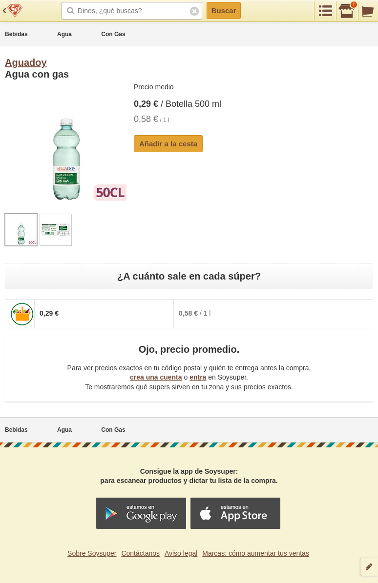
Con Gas (113, 34)
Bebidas (16, 34)
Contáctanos (140, 553)
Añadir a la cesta (168, 144)
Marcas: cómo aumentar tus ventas (255, 553)
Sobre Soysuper (91, 553)
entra (197, 377)
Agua (64, 34)
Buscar (223, 10)
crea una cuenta (156, 377)
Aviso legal (181, 553)
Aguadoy (26, 62)
